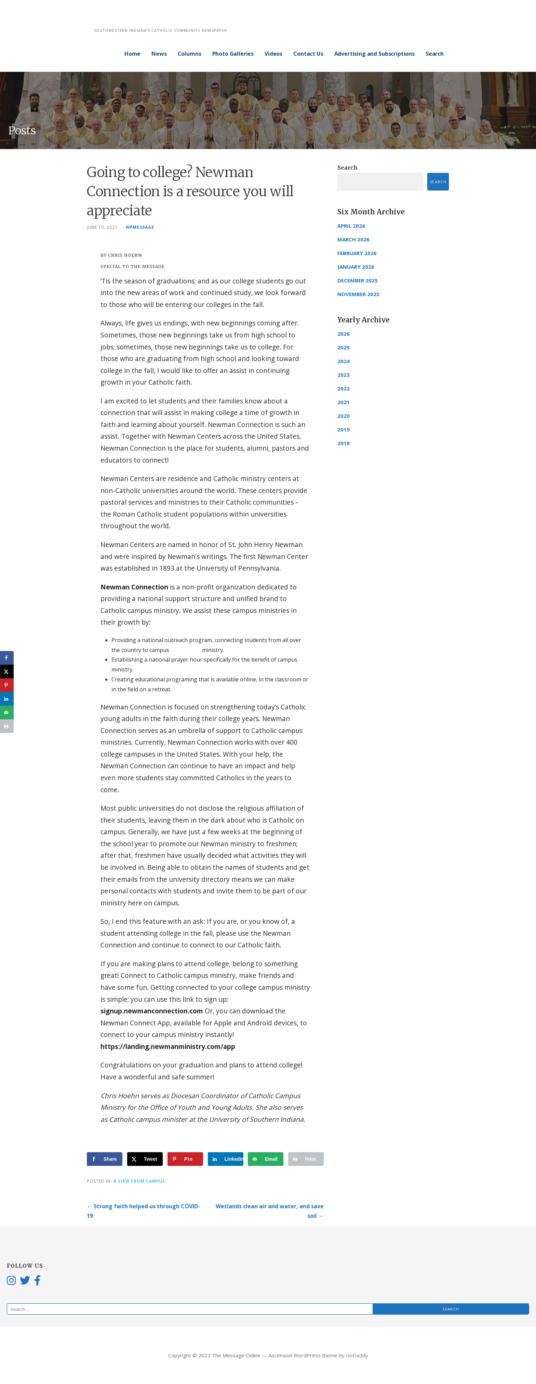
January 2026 (355, 266)
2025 (343, 347)
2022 (343, 388)
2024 (343, 361)
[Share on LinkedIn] (225, 1159)
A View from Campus (139, 1181)
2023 (343, 374)
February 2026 (357, 253)
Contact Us (308, 53)
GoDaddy (357, 1355)
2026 (343, 333)
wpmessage (140, 227)
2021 (343, 402)
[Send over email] (265, 1159)
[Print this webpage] (306, 1159)
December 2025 (357, 280)
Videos (273, 53)
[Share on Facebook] (104, 1159)
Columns (189, 53)
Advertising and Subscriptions (374, 53)
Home (132, 53)
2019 (343, 429)
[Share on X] (145, 1159)
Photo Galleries (233, 53)
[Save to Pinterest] (185, 1159)
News (158, 53)
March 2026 (353, 239)
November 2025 (358, 294)
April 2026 (351, 225)
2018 (343, 443)
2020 (343, 415)
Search (435, 53)
